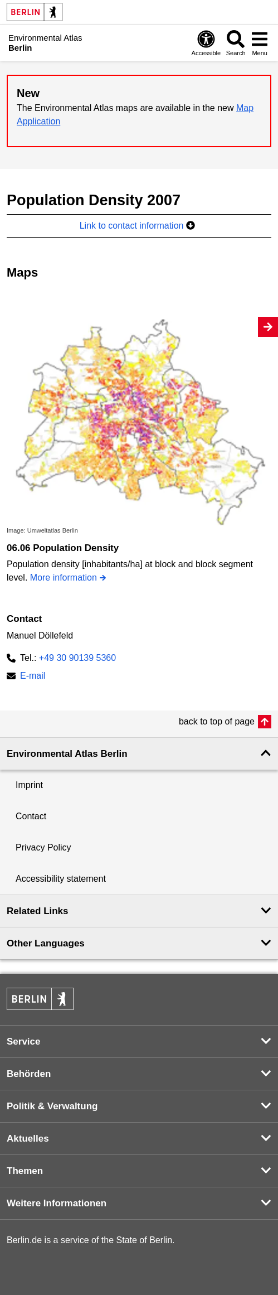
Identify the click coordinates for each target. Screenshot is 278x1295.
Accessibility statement (61, 878)
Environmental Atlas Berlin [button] (67, 753)
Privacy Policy (43, 847)
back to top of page (217, 721)
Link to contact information (137, 225)
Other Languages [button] (46, 943)
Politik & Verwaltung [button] (52, 1106)
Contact (31, 816)
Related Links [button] (38, 911)
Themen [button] (25, 1171)
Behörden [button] (29, 1074)
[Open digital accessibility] (206, 42)
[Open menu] (259, 42)
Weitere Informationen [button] (56, 1203)
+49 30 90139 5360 (77, 658)
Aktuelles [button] (28, 1138)
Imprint (29, 785)
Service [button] (24, 1041)
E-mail (32, 677)
